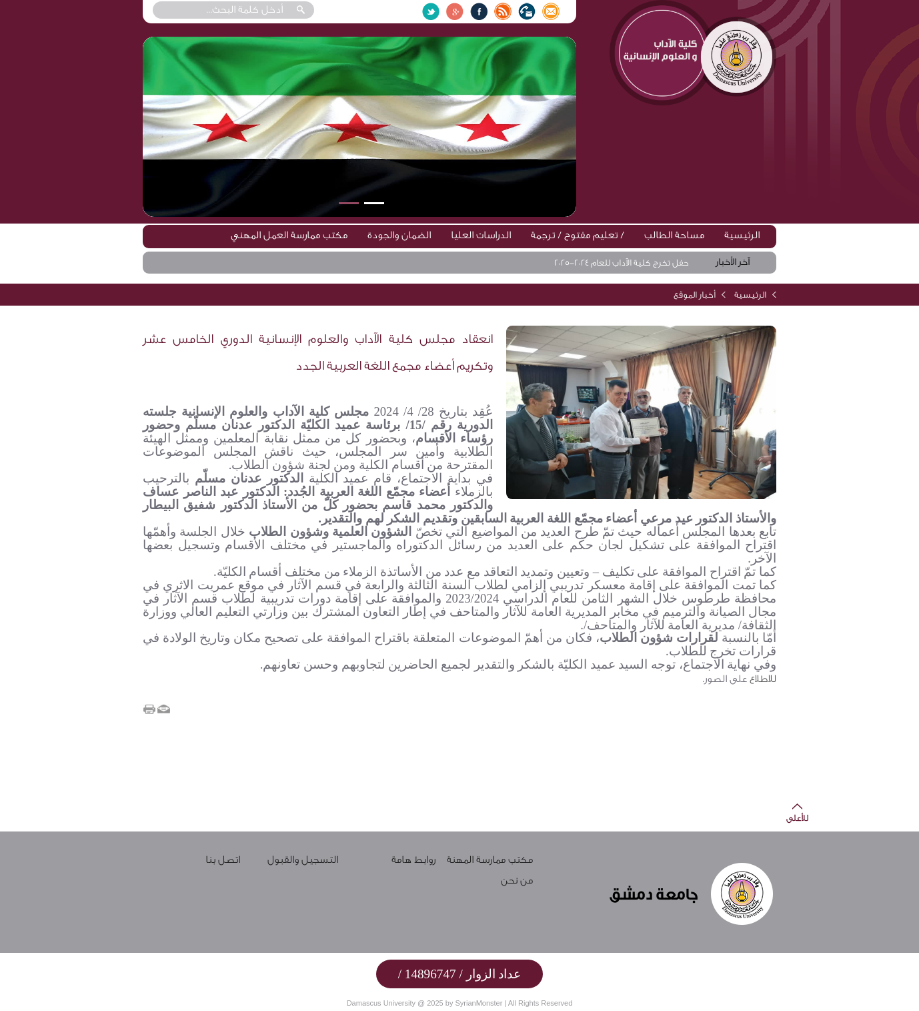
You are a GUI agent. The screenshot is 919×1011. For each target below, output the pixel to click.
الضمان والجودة (399, 235)
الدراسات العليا (481, 235)
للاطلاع (761, 679)
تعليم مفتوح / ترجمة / (577, 235)
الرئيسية (742, 235)
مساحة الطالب (674, 235)
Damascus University (381, 1003)
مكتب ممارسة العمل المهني (289, 235)
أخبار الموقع (695, 295)
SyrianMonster (478, 1003)
